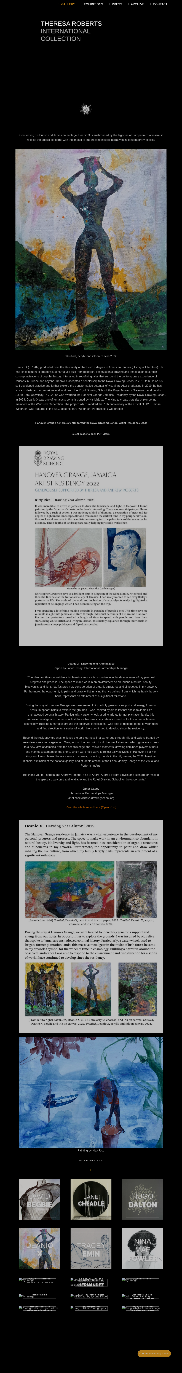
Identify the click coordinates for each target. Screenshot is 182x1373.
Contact (157, 4)
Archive (135, 4)
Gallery (66, 4)
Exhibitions (91, 4)
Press (114, 4)
